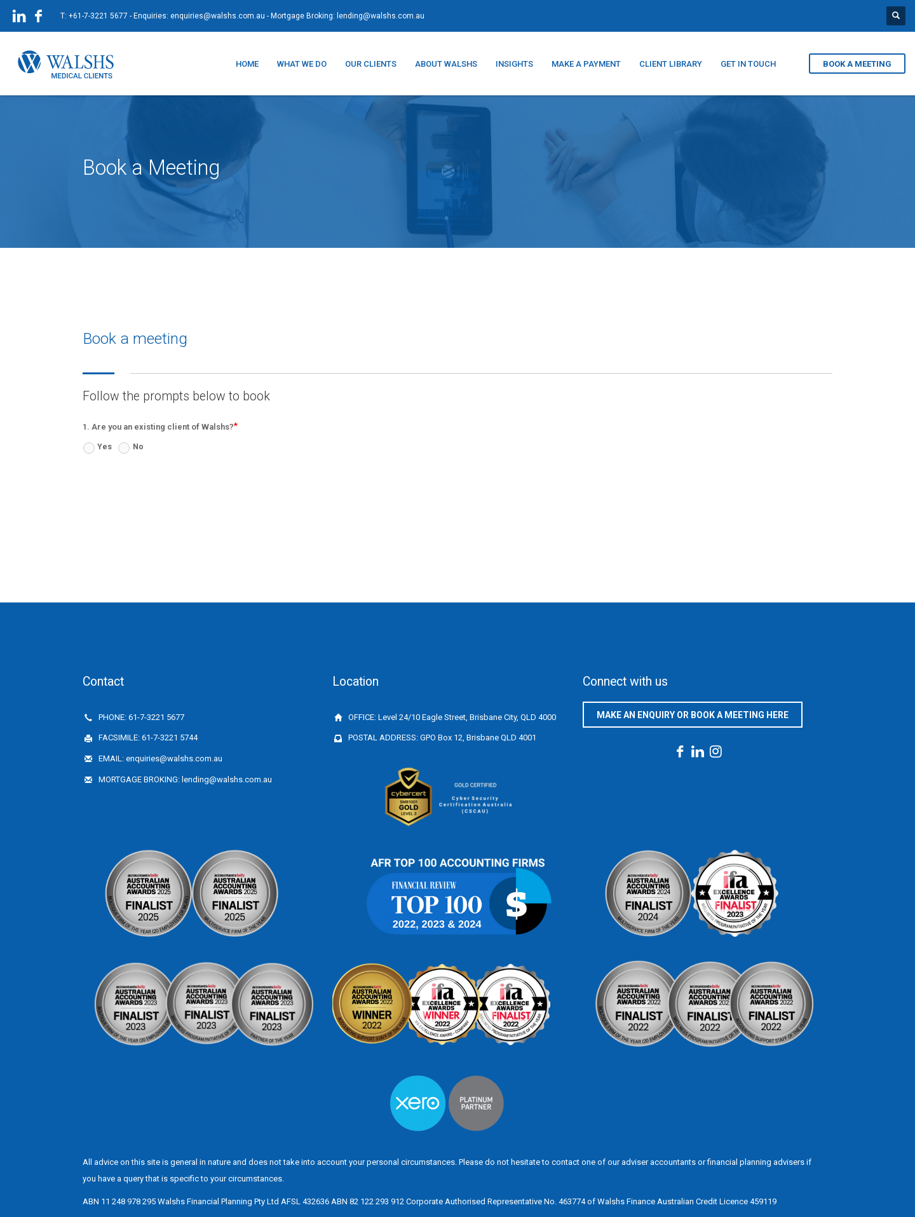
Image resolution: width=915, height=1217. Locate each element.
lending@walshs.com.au (380, 15)
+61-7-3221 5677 (98, 15)
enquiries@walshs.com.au (217, 15)
